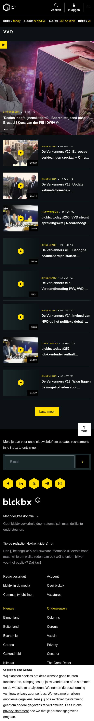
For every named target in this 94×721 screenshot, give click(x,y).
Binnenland (11, 617)
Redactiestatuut (14, 576)
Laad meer (47, 411)
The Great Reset (59, 663)
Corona (8, 645)
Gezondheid (12, 653)
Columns (53, 617)
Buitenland (11, 626)
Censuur (53, 653)
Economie (10, 635)
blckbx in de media (16, 585)
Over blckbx (55, 585)
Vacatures (54, 594)
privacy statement (16, 711)
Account (53, 576)
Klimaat (8, 663)
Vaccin (52, 635)
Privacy (52, 645)
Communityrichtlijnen (18, 594)
